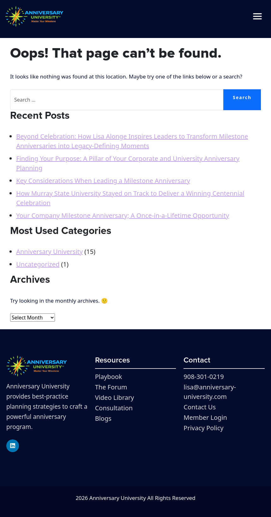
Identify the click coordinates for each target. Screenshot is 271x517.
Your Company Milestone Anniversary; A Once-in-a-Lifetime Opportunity (122, 215)
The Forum (111, 387)
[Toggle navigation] (257, 16)
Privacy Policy (203, 428)
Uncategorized (37, 264)
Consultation (114, 408)
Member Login (205, 417)
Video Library (114, 397)
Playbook (108, 376)
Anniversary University (49, 251)
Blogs (103, 418)
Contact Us (200, 407)
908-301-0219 (204, 376)
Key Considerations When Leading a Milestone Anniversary (103, 180)
